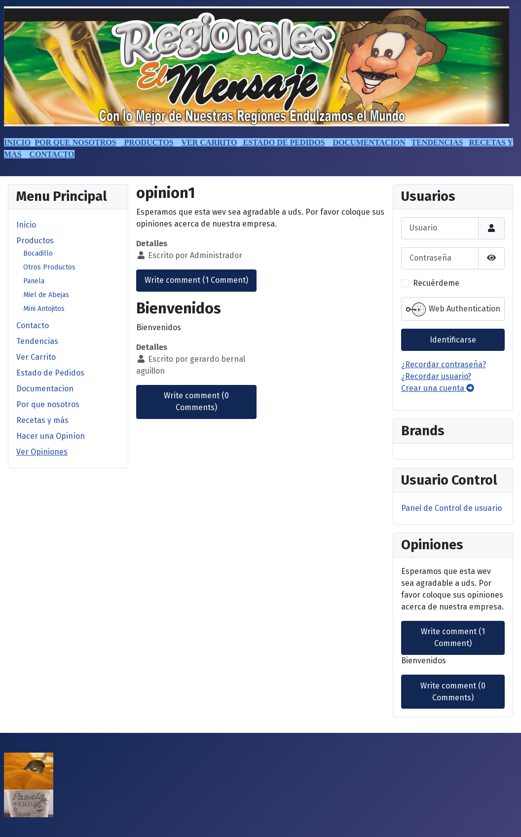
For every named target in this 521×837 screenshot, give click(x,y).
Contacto (32, 325)
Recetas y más (42, 420)
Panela (33, 281)
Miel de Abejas (46, 295)
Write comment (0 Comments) (196, 401)
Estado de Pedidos (50, 373)
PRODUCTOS (148, 142)
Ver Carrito (36, 357)
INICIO (17, 142)
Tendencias (37, 341)
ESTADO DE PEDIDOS (283, 142)
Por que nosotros (47, 404)
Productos (35, 240)
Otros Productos (49, 267)
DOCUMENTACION (369, 142)
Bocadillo (38, 253)
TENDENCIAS (437, 142)
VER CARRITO (209, 142)
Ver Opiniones (42, 452)
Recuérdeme (436, 283)
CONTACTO (52, 154)
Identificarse (453, 339)
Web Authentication (453, 309)
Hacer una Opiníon (50, 436)
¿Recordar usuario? (436, 376)
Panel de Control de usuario (451, 508)
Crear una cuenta (437, 388)
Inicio (26, 224)
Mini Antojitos (44, 308)
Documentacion (45, 388)
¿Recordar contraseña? (443, 364)
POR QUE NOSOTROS (75, 142)
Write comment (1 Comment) (196, 280)
